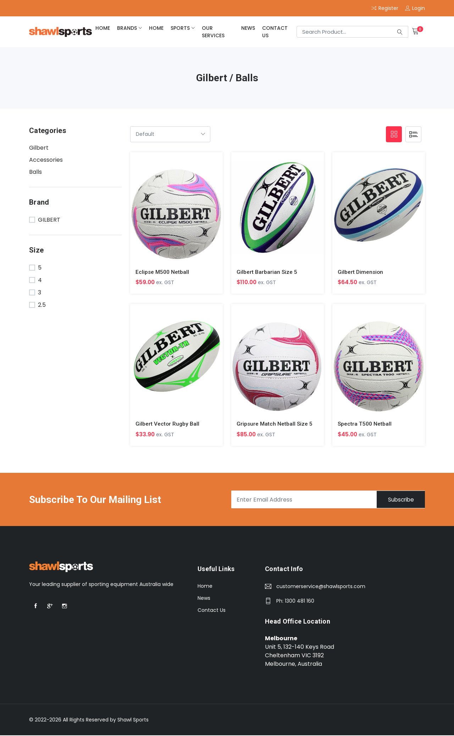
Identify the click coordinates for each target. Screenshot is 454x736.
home (102, 28)
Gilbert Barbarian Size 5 (267, 272)
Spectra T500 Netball (365, 424)
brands (127, 28)
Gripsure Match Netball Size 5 (275, 424)
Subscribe (398, 500)
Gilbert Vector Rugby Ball (167, 424)
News (248, 28)
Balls (35, 172)
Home (205, 586)
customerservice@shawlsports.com (320, 587)
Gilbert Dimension (361, 272)
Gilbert (39, 148)
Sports (180, 28)
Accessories (46, 160)
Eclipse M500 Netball (162, 272)
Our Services (213, 31)
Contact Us (275, 31)
